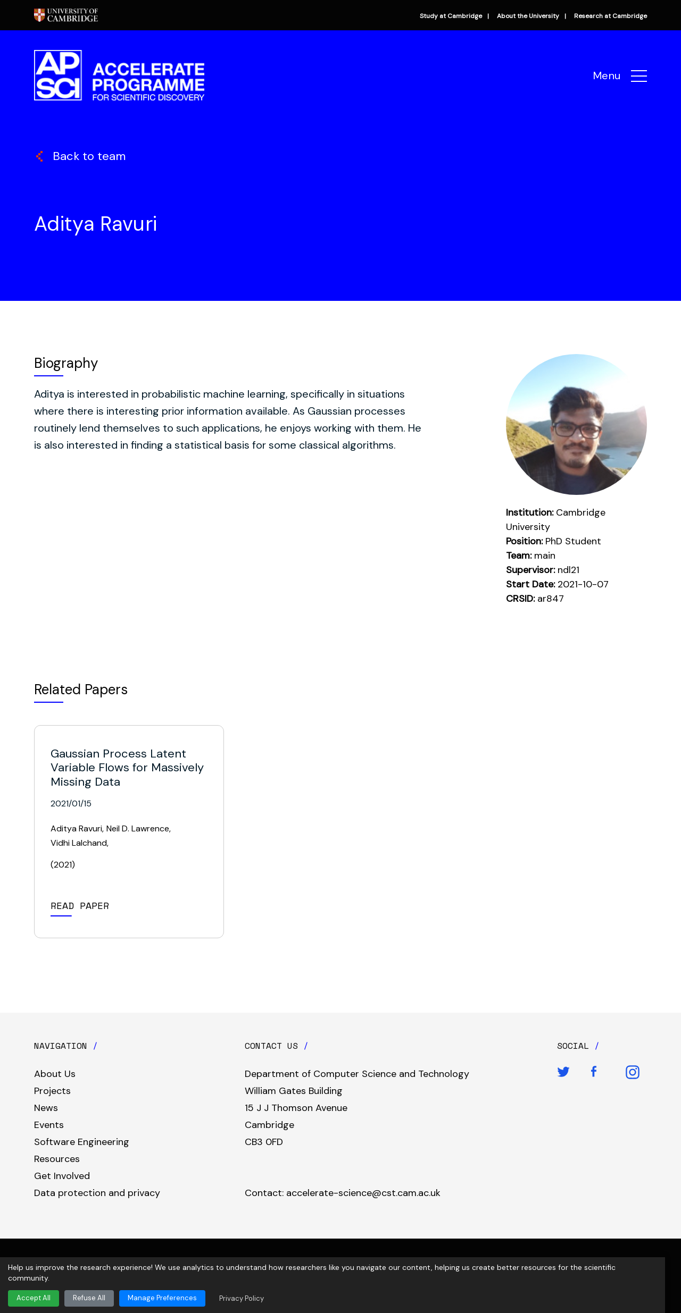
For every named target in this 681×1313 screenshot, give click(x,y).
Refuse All (89, 1297)
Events (49, 1124)
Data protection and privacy (97, 1192)
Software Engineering (81, 1141)
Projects (52, 1090)
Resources (57, 1158)
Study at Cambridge (451, 16)
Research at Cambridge (610, 16)
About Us (55, 1073)
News (46, 1107)
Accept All (33, 1297)
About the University (528, 16)
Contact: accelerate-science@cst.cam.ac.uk (343, 1192)
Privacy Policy (241, 1298)
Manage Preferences (162, 1297)
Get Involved (62, 1175)
